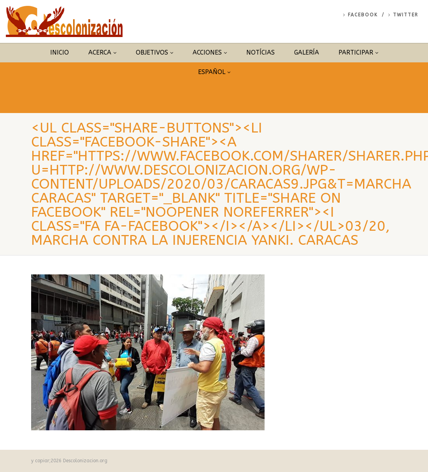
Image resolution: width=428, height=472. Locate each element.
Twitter (403, 15)
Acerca (102, 52)
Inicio (59, 52)
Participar (358, 52)
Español (214, 72)
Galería (306, 52)
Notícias (260, 52)
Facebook (360, 15)
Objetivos (154, 52)
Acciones (210, 52)
